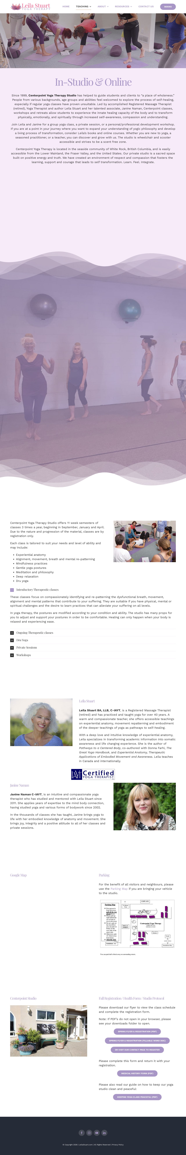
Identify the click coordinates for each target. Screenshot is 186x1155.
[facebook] (82, 1133)
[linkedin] (104, 1133)
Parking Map (119, 888)
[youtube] (97, 1133)
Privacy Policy (118, 1145)
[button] (93, 589)
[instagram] (89, 1133)
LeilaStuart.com (85, 1145)
